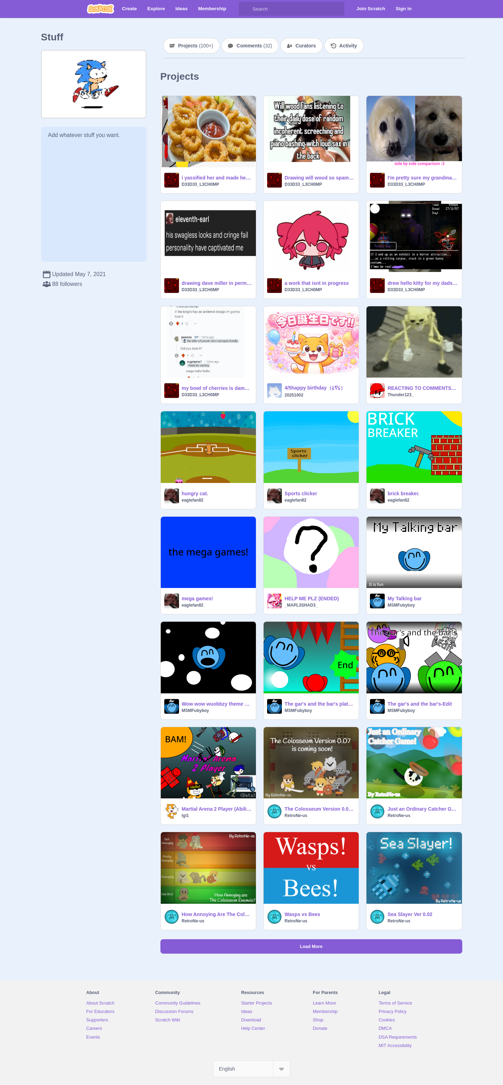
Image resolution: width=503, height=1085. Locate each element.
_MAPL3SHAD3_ (301, 605)
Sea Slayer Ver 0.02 (410, 914)
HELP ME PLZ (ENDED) (312, 598)
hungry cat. (195, 493)
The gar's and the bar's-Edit (420, 704)
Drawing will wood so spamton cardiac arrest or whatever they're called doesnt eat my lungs (320, 178)
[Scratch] (100, 9)
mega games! (197, 598)
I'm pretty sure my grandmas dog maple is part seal (422, 178)
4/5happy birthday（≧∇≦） (315, 388)
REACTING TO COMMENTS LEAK (422, 388)
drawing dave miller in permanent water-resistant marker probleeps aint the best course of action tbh (217, 283)
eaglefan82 (193, 500)
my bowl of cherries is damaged (217, 388)
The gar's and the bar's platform (320, 704)
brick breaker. (403, 493)
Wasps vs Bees (302, 914)
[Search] (246, 9)
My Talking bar (405, 598)
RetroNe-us (296, 815)
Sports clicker (301, 493)
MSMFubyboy (401, 605)
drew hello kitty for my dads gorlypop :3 (422, 283)
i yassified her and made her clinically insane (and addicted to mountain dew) (217, 178)
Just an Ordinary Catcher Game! (422, 809)
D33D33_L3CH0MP (200, 184)
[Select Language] (251, 1068)
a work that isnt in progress (317, 283)
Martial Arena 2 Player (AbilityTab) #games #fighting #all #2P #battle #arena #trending (217, 809)
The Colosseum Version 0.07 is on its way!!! (320, 809)
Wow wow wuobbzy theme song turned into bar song (217, 704)
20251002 (294, 395)
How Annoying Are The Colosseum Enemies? (217, 914)
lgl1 (185, 815)
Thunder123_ (401, 394)
